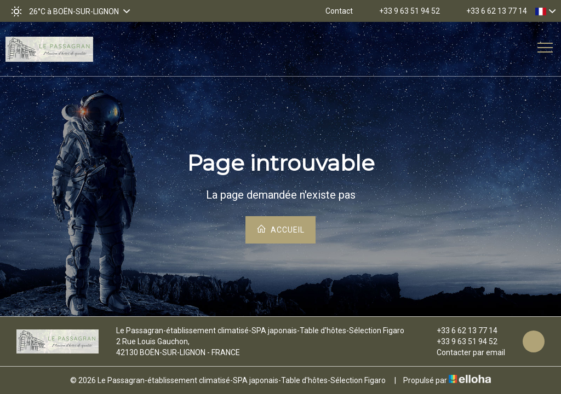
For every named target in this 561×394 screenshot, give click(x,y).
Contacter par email (464, 352)
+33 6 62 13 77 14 (460, 330)
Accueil (280, 229)
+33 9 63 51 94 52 (460, 341)
